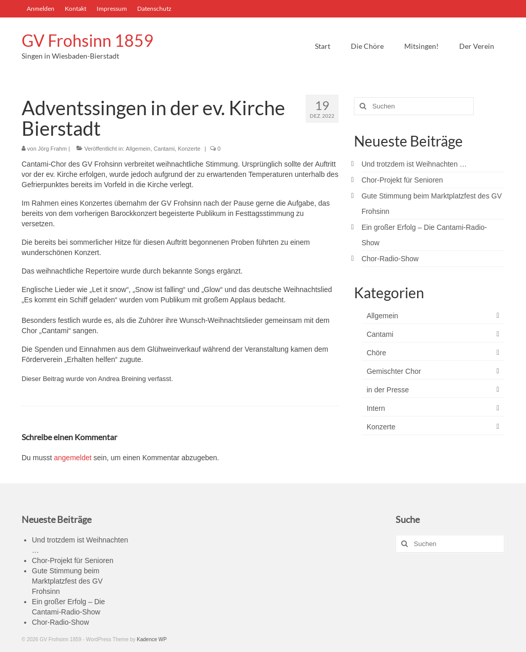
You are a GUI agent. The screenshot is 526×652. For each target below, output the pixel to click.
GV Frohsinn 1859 (88, 40)
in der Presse (388, 390)
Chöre (376, 353)
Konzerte (189, 149)
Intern (376, 408)
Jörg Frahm (52, 149)
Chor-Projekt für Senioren (402, 180)
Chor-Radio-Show (390, 259)
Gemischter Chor (394, 371)
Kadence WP (151, 639)
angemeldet (72, 458)
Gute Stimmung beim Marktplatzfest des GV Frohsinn (67, 581)
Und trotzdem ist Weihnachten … (414, 164)
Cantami (164, 149)
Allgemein (138, 149)
